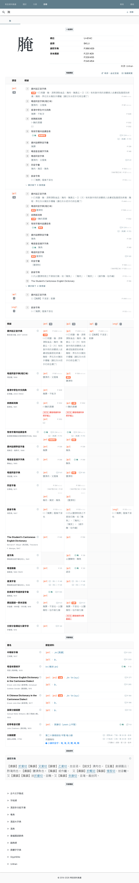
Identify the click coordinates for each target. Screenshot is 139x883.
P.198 (129, 703)
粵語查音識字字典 (39, 151)
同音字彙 (35, 165)
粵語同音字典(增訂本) (41, 101)
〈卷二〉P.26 (56, 585)
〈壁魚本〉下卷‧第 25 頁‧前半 (118, 735)
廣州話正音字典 (38, 88)
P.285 (128, 684)
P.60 (129, 256)
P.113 (129, 710)
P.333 (128, 652)
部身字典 (35, 176)
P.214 (126, 135)
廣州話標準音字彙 (39, 142)
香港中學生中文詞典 (41, 110)
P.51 (60, 603)
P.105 (59, 592)
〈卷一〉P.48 (56, 581)
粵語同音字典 (37, 156)
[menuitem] (69, 793)
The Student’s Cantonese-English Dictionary (53, 281)
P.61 (129, 160)
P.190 (129, 696)
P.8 (129, 725)
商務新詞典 (36, 118)
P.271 (129, 677)
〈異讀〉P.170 (125, 139)
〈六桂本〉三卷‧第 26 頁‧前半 (118, 739)
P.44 (60, 626)
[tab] (10, 21)
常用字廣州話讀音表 (41, 131)
